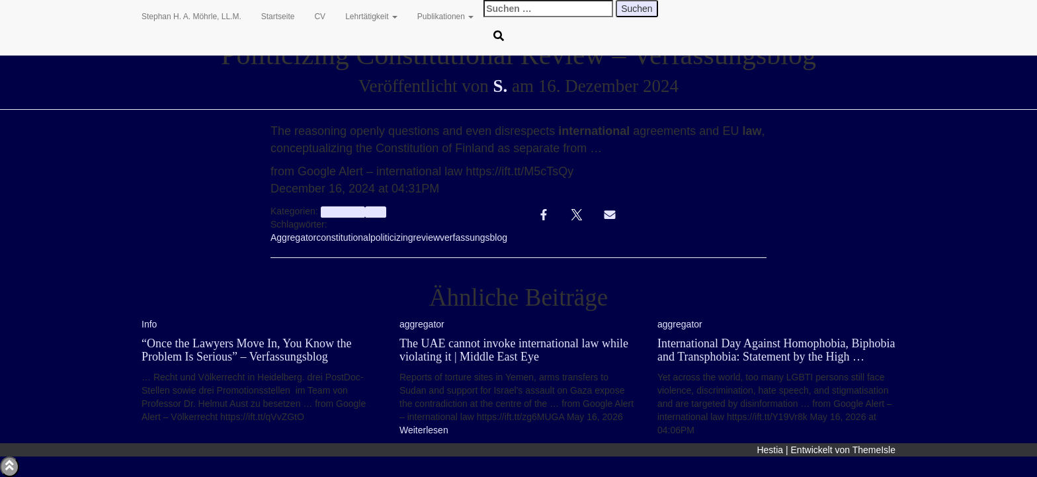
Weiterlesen (423, 430)
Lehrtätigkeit (371, 16)
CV (319, 16)
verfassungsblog (473, 237)
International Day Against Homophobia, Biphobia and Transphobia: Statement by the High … (776, 350)
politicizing (391, 237)
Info (375, 212)
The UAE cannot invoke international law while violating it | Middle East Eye (513, 350)
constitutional (343, 237)
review (426, 237)
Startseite (278, 16)
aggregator (343, 212)
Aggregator (293, 237)
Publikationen (445, 16)
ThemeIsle (873, 450)
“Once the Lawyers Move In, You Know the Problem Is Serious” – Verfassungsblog (246, 350)
